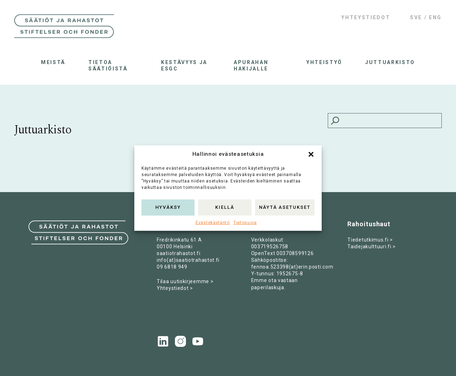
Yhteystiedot (365, 17)
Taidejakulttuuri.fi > (371, 246)
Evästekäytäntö (213, 222)
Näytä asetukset (285, 207)
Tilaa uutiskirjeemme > (185, 281)
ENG (435, 17)
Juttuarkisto (390, 62)
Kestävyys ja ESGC (184, 65)
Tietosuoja (245, 222)
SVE (416, 17)
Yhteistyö (324, 62)
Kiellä (224, 207)
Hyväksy (168, 207)
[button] (311, 154)
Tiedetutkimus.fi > (370, 240)
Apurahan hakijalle (251, 65)
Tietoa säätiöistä (108, 65)
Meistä (53, 62)
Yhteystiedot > (175, 288)
